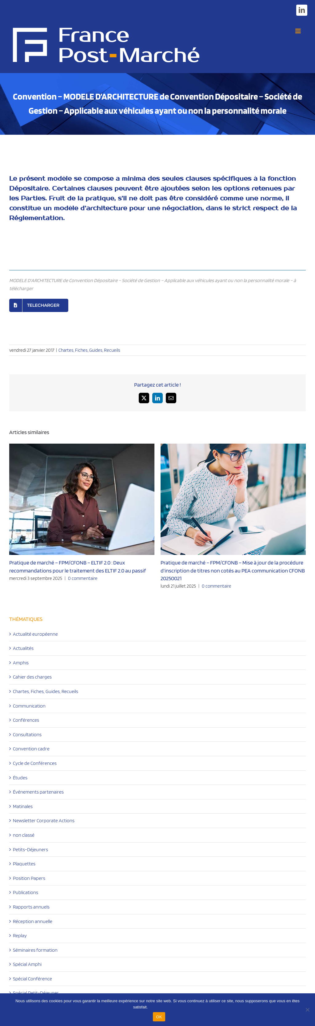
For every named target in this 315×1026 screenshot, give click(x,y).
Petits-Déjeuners (30, 849)
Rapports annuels (31, 907)
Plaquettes (24, 864)
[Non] (307, 1010)
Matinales (23, 806)
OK (159, 1017)
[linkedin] (301, 10)
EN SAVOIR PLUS (165, 1007)
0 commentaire (83, 578)
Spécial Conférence (32, 979)
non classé (23, 835)
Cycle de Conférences (35, 763)
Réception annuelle (32, 921)
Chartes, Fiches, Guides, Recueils (89, 350)
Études (20, 778)
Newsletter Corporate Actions (43, 820)
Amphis (21, 663)
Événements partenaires (38, 792)
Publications (25, 892)
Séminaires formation (35, 950)
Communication (29, 706)
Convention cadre (31, 749)
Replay (20, 935)
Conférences (26, 720)
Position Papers (29, 878)
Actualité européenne (35, 634)
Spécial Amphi (27, 964)
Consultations (27, 734)
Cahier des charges (32, 677)
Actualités (23, 648)
